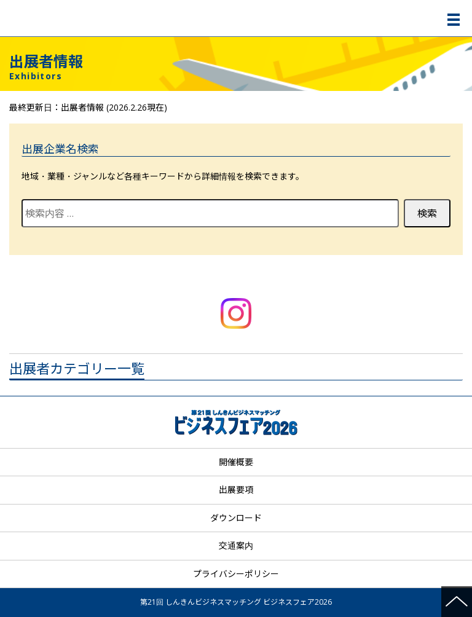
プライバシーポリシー (236, 574)
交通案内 (236, 545)
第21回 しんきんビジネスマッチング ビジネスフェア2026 (237, 18)
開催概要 (236, 462)
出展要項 (236, 489)
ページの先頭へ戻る (456, 601)
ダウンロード (236, 518)
